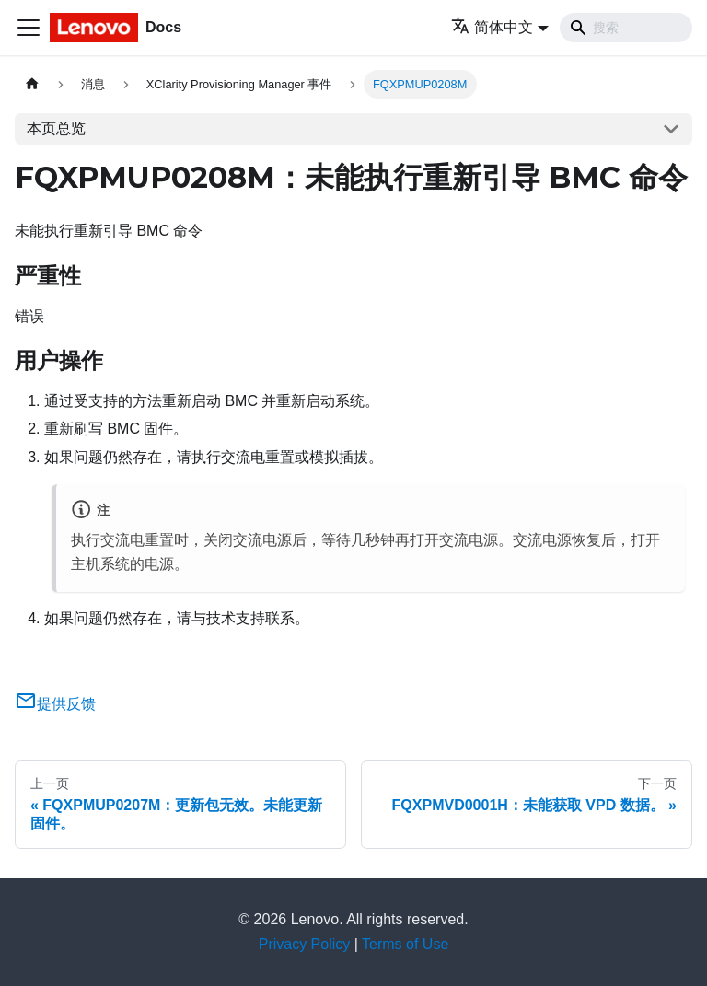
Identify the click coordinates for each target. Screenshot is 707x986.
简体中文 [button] (492, 27)
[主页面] (32, 84)
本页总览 (56, 128)
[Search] (626, 27)
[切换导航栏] (28, 27)
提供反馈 (55, 704)
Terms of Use (405, 944)
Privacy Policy (305, 944)
